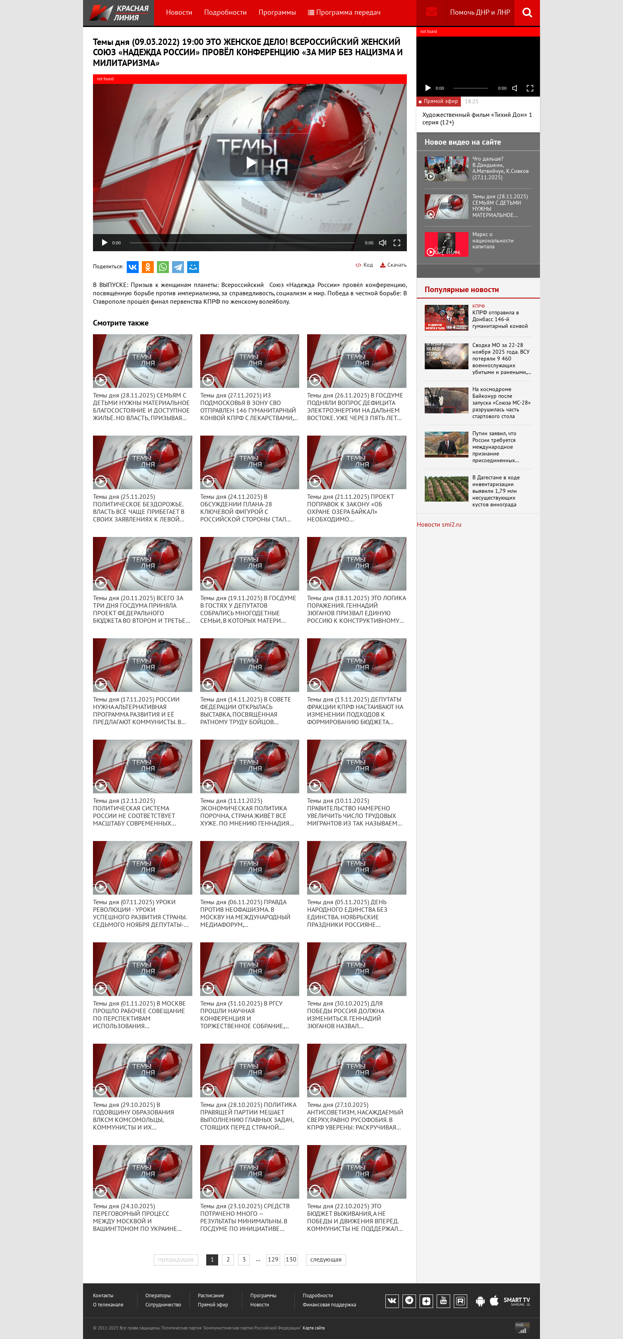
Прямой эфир (213, 1305)
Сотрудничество (163, 1305)
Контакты (103, 1295)
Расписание (211, 1295)
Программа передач (344, 12)
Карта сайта (314, 1328)
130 (291, 1259)
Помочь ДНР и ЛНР (480, 12)
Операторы (158, 1295)
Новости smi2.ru (439, 524)
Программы (277, 12)
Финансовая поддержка (329, 1305)
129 (273, 1259)
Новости (179, 12)
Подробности (225, 12)
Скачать (393, 265)
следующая (326, 1259)
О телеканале (108, 1305)
